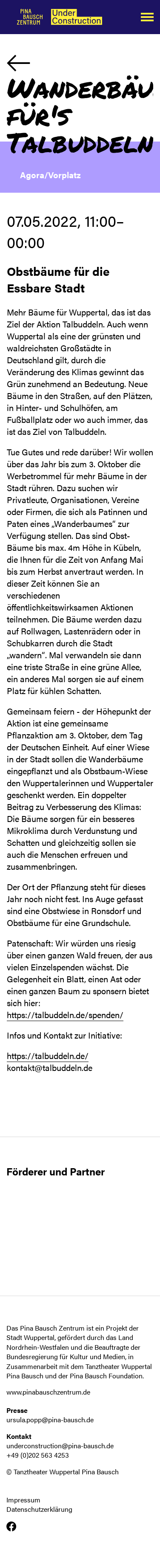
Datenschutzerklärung (39, 1509)
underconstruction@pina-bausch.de (60, 1445)
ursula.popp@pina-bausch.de (50, 1419)
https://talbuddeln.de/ (48, 1055)
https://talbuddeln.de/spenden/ (65, 1014)
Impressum (23, 1500)
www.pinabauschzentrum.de (48, 1392)
